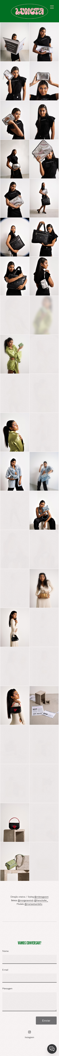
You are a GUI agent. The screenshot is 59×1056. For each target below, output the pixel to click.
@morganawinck (26, 902)
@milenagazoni (41, 898)
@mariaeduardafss (33, 905)
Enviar (46, 1022)
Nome (5, 952)
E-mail (5, 971)
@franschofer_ (41, 902)
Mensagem (7, 990)
